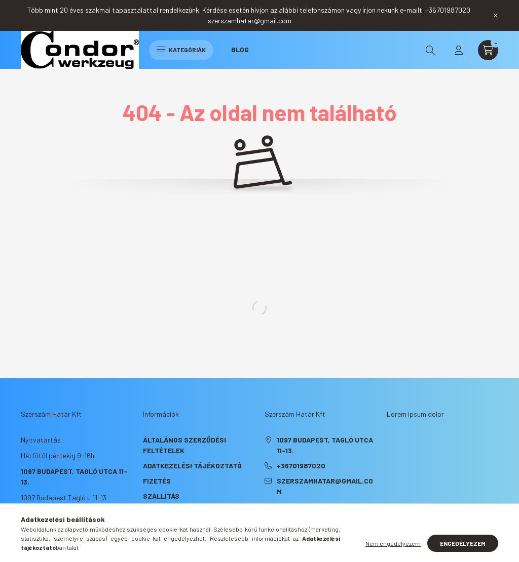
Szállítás (161, 496)
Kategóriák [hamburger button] (181, 49)
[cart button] (488, 50)
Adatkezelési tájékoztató (192, 465)
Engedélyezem (463, 543)
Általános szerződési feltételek (184, 445)
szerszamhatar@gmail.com (325, 486)
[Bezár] (495, 15)
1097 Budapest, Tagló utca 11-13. (325, 445)
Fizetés (157, 480)
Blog (240, 49)
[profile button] (459, 50)
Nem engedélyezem (393, 543)
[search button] (430, 50)
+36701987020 (301, 465)
